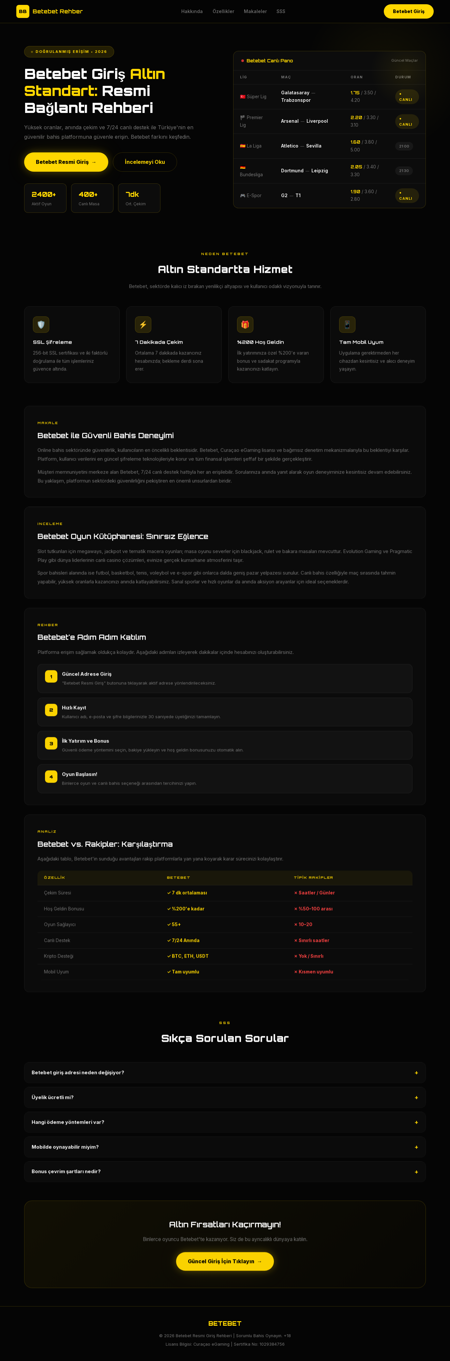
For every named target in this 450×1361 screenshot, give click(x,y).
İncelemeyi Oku (145, 162)
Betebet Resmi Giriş (66, 162)
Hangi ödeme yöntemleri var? (225, 1126)
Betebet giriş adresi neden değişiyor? (225, 1076)
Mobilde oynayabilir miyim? (225, 1150)
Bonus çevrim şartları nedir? (225, 1175)
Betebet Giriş (409, 11)
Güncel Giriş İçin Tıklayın (225, 1264)
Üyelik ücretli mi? (225, 1101)
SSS (281, 11)
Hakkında (192, 11)
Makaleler (255, 11)
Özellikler (223, 11)
